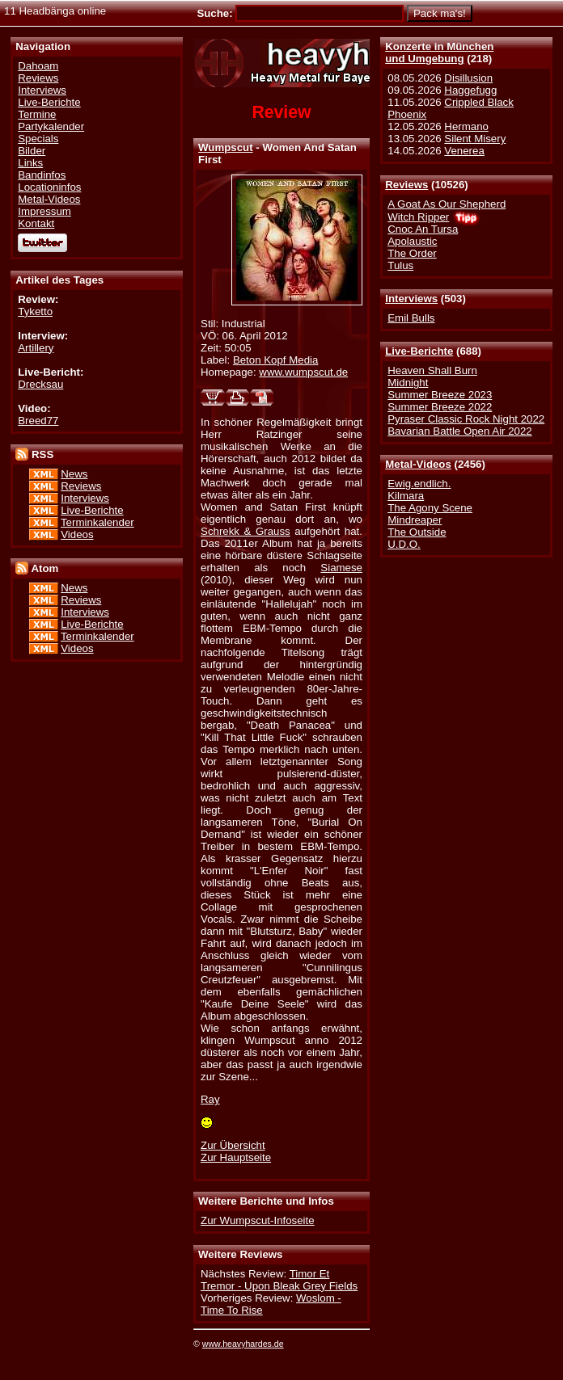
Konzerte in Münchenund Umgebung (439, 52)
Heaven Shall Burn (432, 370)
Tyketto (35, 311)
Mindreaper (414, 520)
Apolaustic (412, 241)
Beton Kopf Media (275, 360)
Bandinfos (42, 175)
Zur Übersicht (233, 1145)
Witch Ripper (418, 217)
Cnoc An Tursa (422, 229)
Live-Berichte (419, 351)
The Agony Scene (429, 508)
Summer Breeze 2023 (439, 395)
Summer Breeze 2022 (439, 407)
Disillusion (468, 78)
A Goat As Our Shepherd (446, 204)
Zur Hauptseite (236, 1157)
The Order (411, 253)
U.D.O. (404, 544)
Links (30, 163)
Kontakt (36, 223)
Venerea (464, 151)
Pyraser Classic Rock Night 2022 (465, 419)
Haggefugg (470, 90)
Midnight (407, 383)
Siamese (341, 568)
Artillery (35, 348)
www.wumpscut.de (303, 372)
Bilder (31, 151)
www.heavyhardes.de (243, 1343)
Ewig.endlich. (419, 484)
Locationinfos (49, 187)
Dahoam (38, 66)
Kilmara (405, 496)
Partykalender (51, 126)
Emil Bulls (410, 318)
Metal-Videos (418, 464)
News (74, 474)
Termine (37, 114)
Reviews (406, 185)
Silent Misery (475, 139)
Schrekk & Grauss (245, 531)
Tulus (400, 265)
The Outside (416, 532)
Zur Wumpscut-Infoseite (258, 1220)
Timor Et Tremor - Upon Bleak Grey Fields (279, 1280)
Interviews (411, 298)
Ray (210, 1099)
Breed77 (38, 420)
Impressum (44, 211)
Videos (77, 534)
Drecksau (40, 384)
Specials (38, 139)
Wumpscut (225, 147)
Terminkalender (97, 522)
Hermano (466, 126)
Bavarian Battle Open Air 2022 (459, 431)
